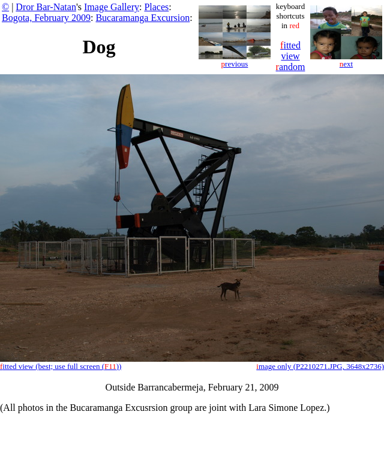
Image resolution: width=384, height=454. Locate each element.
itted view (290, 50)
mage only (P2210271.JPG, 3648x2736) (320, 366)
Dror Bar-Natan (46, 7)
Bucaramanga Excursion (142, 18)
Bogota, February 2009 (46, 18)
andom (290, 67)
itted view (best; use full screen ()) (60, 366)
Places (156, 7)
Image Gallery (111, 7)
